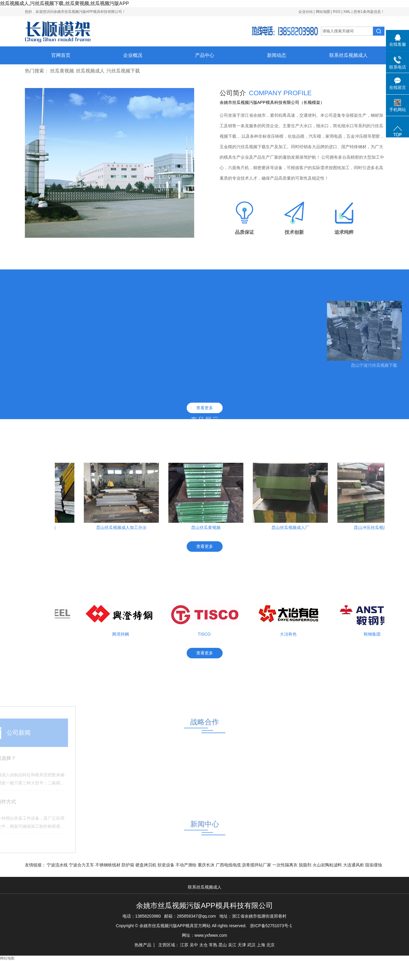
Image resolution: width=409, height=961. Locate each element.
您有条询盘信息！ (369, 12)
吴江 (232, 944)
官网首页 (60, 55)
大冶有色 (290, 634)
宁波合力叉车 (82, 865)
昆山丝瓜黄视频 (207, 527)
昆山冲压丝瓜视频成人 (377, 527)
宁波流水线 (58, 865)
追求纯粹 (344, 232)
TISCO (206, 634)
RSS (336, 12)
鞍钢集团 (374, 634)
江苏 (184, 944)
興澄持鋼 (122, 634)
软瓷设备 (167, 865)
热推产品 (143, 944)
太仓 (203, 944)
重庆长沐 (207, 865)
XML (347, 12)
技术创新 (294, 232)
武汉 (251, 944)
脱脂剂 (306, 865)
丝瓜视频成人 (90, 70)
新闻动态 (276, 55)
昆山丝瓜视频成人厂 (292, 527)
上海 (261, 944)
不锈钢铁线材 (108, 865)
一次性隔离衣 (285, 865)
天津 (242, 944)
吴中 (194, 944)
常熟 (213, 944)
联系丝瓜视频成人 (348, 55)
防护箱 (128, 865)
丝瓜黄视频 (62, 70)
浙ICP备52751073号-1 (271, 925)
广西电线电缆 (229, 865)
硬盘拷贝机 (146, 865)
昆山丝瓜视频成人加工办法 (123, 527)
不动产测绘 (187, 865)
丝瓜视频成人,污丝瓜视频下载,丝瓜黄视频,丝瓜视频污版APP (64, 3)
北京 (270, 944)
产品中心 (204, 55)
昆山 (222, 944)
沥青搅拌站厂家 (257, 865)
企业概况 (132, 55)
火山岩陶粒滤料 (328, 865)
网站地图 (323, 12)
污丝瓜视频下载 (123, 70)
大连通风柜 (354, 865)
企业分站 (305, 12)
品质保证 (244, 232)
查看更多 (204, 407)
